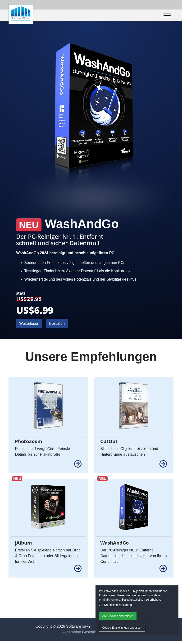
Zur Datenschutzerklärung (115, 605)
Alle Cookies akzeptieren (117, 616)
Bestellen (57, 323)
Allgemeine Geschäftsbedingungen (91, 632)
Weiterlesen (29, 323)
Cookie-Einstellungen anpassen (122, 627)
